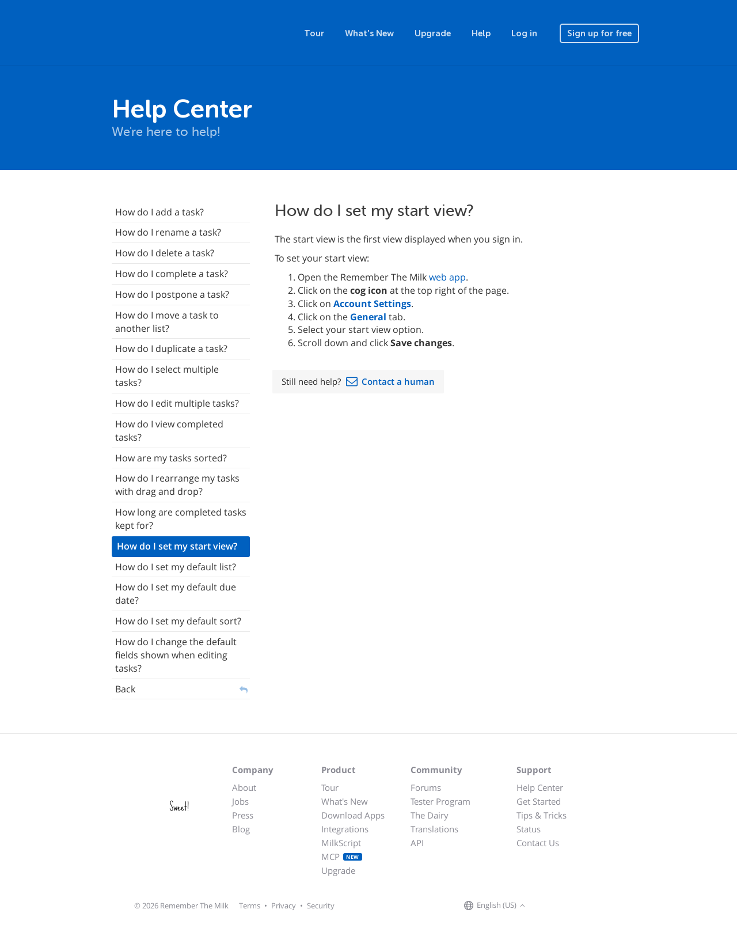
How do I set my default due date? (175, 594)
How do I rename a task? (168, 232)
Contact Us (537, 842)
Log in (524, 33)
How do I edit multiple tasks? (177, 403)
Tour (314, 33)
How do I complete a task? (171, 273)
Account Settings (372, 303)
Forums (426, 787)
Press (242, 815)
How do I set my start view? (177, 546)
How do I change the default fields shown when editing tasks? (176, 655)
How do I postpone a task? (172, 294)
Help (481, 33)
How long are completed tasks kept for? (180, 519)
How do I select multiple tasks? (167, 376)
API (417, 842)
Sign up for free (599, 33)
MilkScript (341, 842)
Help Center (539, 787)
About (244, 787)
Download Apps (353, 815)
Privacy (283, 905)
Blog (241, 829)
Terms (249, 905)
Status (528, 829)
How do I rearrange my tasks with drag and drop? (177, 485)
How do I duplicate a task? (171, 348)
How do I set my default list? (175, 566)
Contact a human (398, 381)
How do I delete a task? (164, 253)
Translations (434, 829)
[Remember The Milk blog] (575, 906)
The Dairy (430, 815)
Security (321, 905)
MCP (341, 856)
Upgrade (433, 33)
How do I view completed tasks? (169, 431)
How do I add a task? (159, 212)
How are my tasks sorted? (171, 458)
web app (447, 277)
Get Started (538, 801)
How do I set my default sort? (178, 621)
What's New (369, 33)
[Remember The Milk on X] (561, 906)
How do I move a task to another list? (167, 322)
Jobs (240, 801)
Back (125, 689)
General (368, 316)
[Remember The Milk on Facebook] (544, 906)
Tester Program (440, 801)
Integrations (344, 829)
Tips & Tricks (541, 815)
